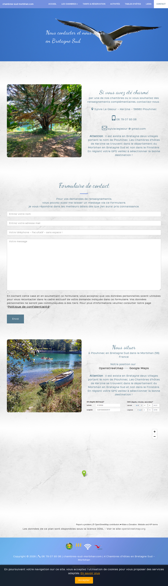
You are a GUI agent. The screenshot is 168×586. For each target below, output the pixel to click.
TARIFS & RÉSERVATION (94, 4)
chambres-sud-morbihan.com (17, 4)
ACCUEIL (52, 4)
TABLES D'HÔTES (133, 4)
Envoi (15, 318)
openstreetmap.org (133, 528)
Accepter (84, 580)
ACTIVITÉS (115, 4)
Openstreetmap (111, 368)
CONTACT (161, 4)
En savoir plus (90, 573)
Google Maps (139, 368)
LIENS (148, 4)
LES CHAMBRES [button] (69, 4)
